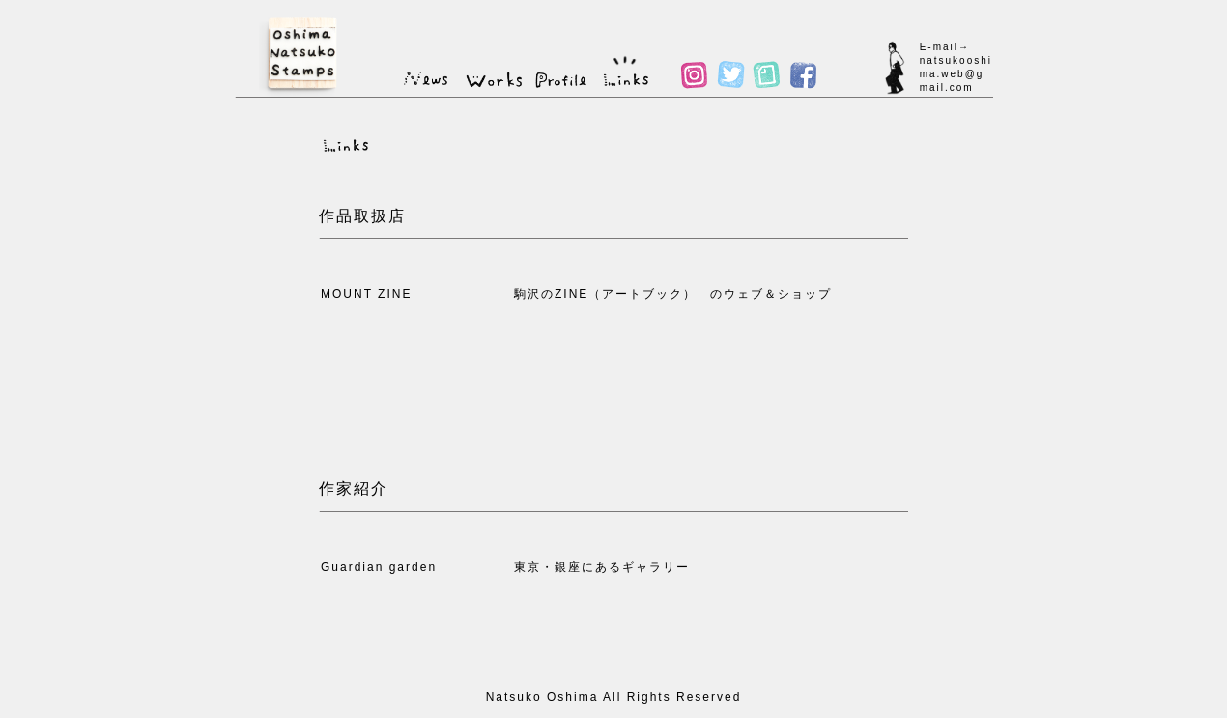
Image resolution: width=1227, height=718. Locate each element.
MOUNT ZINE (366, 294)
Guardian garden (379, 567)
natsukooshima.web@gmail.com (956, 74)
